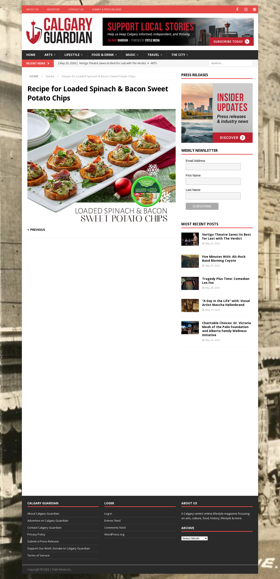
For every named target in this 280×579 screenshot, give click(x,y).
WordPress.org (114, 534)
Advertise (53, 9)
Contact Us (75, 9)
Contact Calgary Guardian (44, 527)
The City (178, 54)
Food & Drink (103, 54)
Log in (108, 513)
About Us (32, 9)
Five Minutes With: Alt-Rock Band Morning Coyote (224, 258)
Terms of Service (38, 555)
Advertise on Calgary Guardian (47, 520)
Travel (153, 54)
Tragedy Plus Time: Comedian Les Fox (225, 280)
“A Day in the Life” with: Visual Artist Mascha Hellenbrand (226, 302)
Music (130, 54)
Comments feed (115, 527)
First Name (193, 175)
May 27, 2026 (212, 309)
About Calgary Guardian (43, 513)
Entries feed (112, 520)
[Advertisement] (214, 417)
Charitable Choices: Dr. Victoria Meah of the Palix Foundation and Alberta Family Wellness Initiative (226, 329)
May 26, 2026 (212, 339)
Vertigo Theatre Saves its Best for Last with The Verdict (226, 236)
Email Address (195, 160)
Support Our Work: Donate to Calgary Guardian (58, 548)
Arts (48, 54)
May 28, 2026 (212, 287)
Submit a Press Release (106, 9)
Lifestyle (72, 54)
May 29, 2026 (212, 243)
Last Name (193, 189)
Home (30, 54)
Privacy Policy (36, 534)
